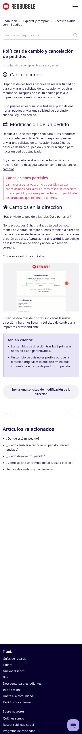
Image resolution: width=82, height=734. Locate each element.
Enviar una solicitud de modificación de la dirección (41, 391)
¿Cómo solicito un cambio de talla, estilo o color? (39, 463)
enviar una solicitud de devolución (46, 110)
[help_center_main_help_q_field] (41, 35)
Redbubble (10, 21)
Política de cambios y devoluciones (30, 469)
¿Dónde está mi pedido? (22, 438)
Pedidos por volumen (17, 702)
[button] (75, 6)
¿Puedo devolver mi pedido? (25, 456)
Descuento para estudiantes (22, 684)
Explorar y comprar (36, 21)
